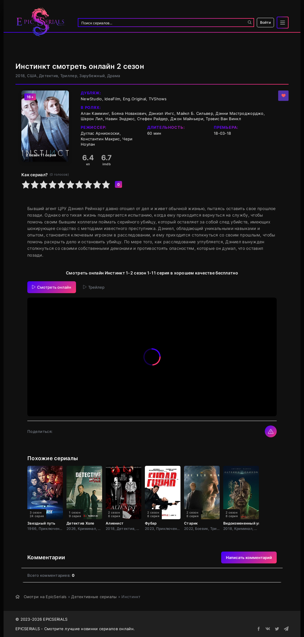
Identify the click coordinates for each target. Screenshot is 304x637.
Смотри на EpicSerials (45, 596)
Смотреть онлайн (51, 287)
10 (106, 184)
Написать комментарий (249, 557)
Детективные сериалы (94, 596)
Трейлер (93, 287)
